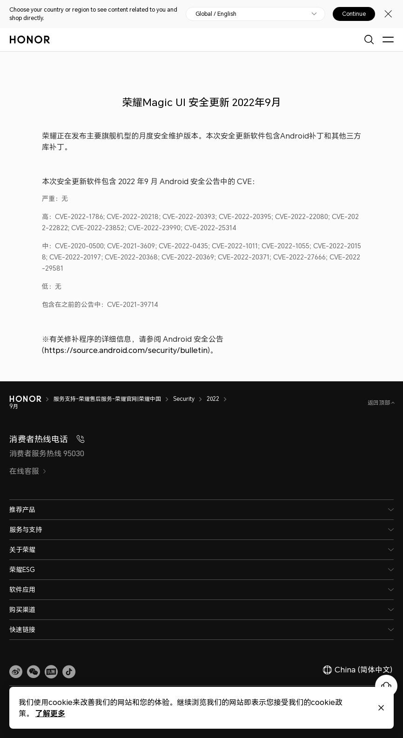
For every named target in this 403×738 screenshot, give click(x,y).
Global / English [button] (215, 14)
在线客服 (28, 471)
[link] (15, 672)
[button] (33, 672)
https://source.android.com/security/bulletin (126, 350)
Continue (354, 14)
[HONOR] (31, 399)
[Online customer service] (386, 686)
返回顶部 (379, 402)
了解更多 (50, 713)
